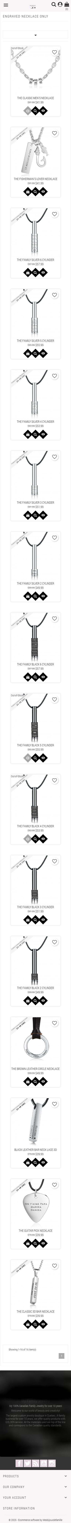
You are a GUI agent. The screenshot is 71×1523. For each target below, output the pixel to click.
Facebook (19, 1463)
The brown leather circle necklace (35, 1069)
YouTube (44, 1463)
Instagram (52, 1463)
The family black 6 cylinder (35, 664)
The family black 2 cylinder (35, 988)
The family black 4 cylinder (35, 826)
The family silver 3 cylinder (35, 502)
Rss (35, 1463)
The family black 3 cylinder (35, 907)
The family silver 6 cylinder (35, 260)
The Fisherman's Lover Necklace (35, 179)
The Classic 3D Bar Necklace (36, 1311)
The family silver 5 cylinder (35, 341)
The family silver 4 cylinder (35, 422)
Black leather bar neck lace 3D (35, 1150)
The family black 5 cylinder (35, 745)
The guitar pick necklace (35, 1231)
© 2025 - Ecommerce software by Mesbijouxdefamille (35, 1520)
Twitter (27, 1463)
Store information (19, 1508)
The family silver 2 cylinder (35, 583)
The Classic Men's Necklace (35, 98)
